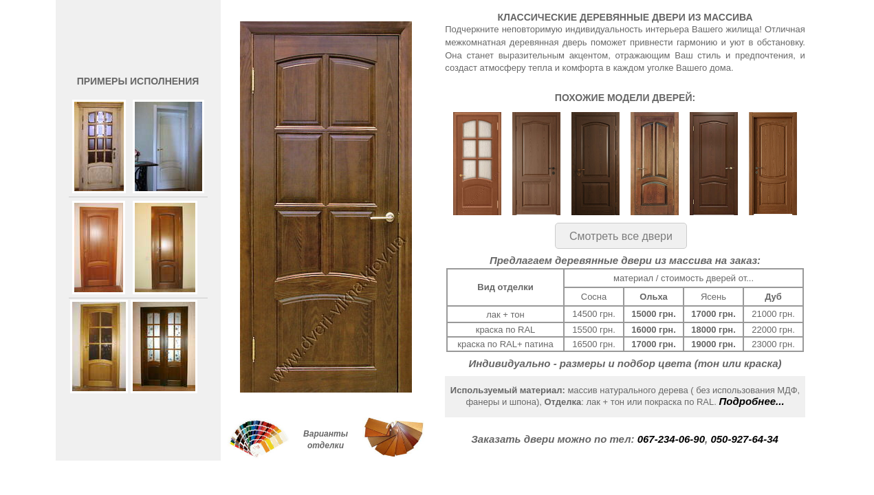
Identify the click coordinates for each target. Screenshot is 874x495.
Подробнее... (752, 401)
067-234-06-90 (671, 439)
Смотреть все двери (621, 236)
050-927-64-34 (744, 439)
